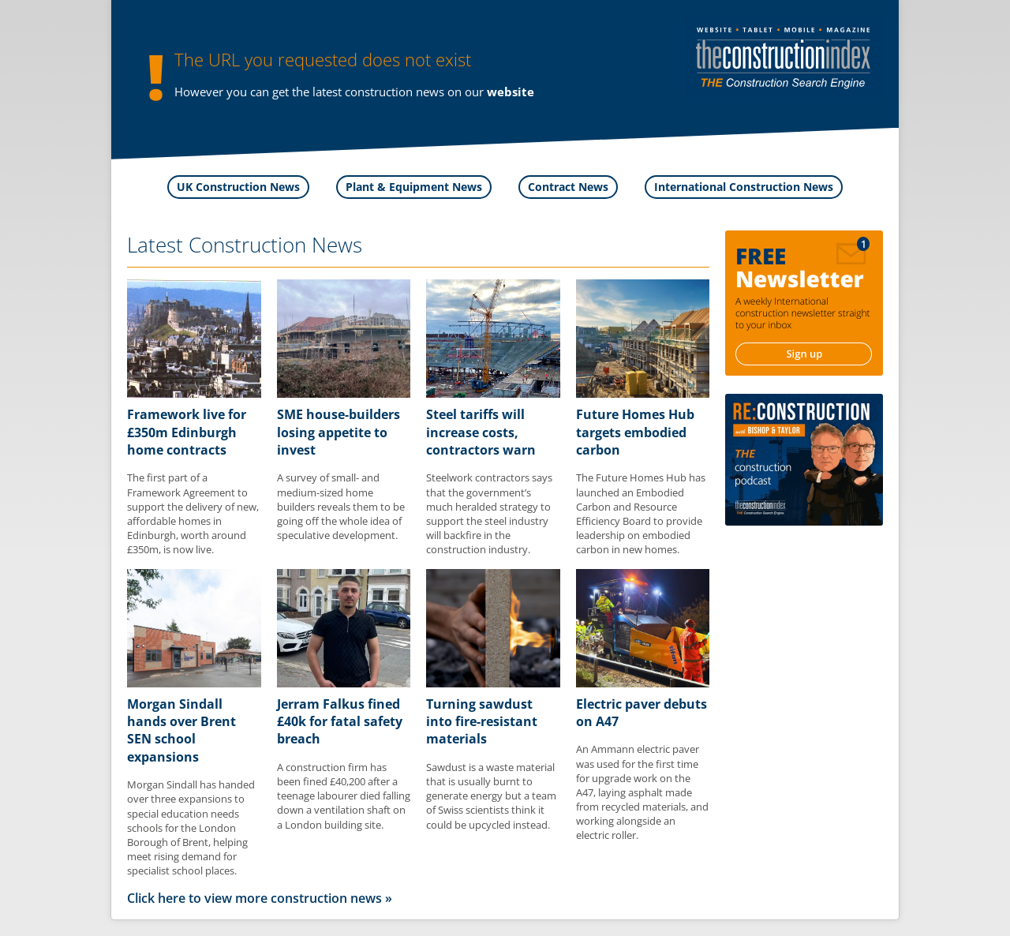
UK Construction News (238, 186)
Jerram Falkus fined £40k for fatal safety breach (339, 721)
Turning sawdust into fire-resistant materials (481, 721)
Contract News (568, 186)
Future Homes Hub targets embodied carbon (635, 432)
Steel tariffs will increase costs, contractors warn (481, 432)
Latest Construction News (244, 244)
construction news (394, 91)
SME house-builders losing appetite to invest (338, 432)
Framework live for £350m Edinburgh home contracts (186, 432)
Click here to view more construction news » (259, 898)
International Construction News (743, 186)
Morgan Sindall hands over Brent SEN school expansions (181, 730)
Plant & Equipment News (414, 186)
